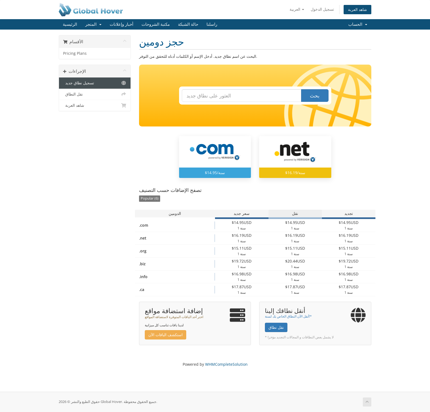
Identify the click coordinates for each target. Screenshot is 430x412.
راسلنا (211, 24)
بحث (314, 95)
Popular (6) (150, 198)
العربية (297, 9)
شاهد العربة (357, 9)
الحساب (357, 24)
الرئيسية (70, 24)
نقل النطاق (94, 94)
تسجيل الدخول (322, 9)
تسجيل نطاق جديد (94, 83)
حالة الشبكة (188, 24)
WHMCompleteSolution (226, 364)
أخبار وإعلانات (121, 24)
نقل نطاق (276, 327)
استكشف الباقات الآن (165, 334)
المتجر (93, 24)
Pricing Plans (75, 53)
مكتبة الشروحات (156, 24)
